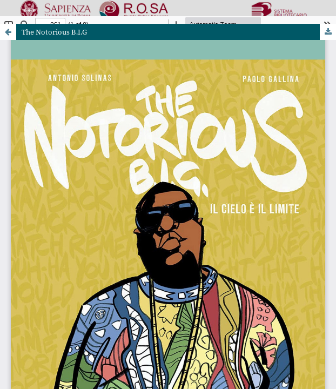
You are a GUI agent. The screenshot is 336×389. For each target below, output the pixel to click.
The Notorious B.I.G (54, 32)
